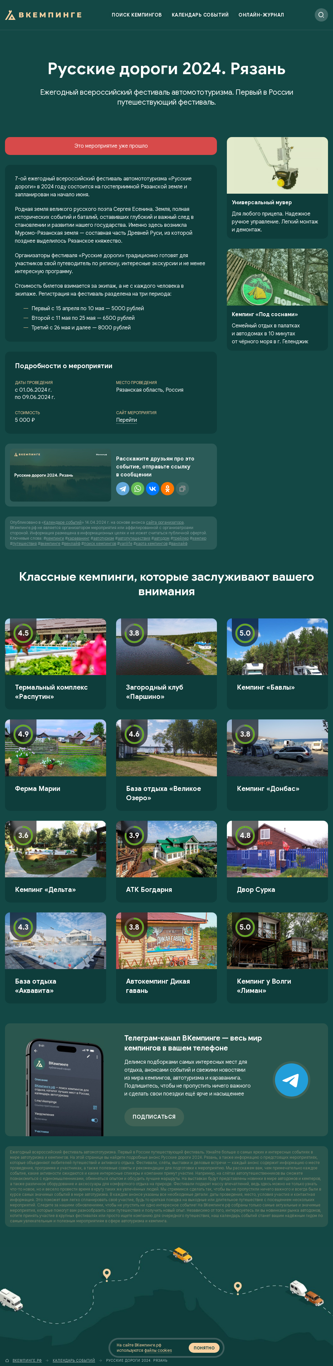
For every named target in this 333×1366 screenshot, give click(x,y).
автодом (161, 538)
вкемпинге (50, 543)
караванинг (79, 538)
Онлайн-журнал (261, 15)
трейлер (181, 538)
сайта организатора (165, 522)
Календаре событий (63, 522)
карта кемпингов (151, 543)
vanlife (126, 543)
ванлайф (179, 543)
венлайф (72, 543)
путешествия (25, 543)
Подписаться (154, 1117)
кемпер (199, 538)
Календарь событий (200, 15)
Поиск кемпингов (137, 15)
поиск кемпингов (100, 543)
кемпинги (55, 538)
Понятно (204, 1347)
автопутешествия (134, 538)
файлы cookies (158, 1350)
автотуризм (103, 538)
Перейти (126, 420)
